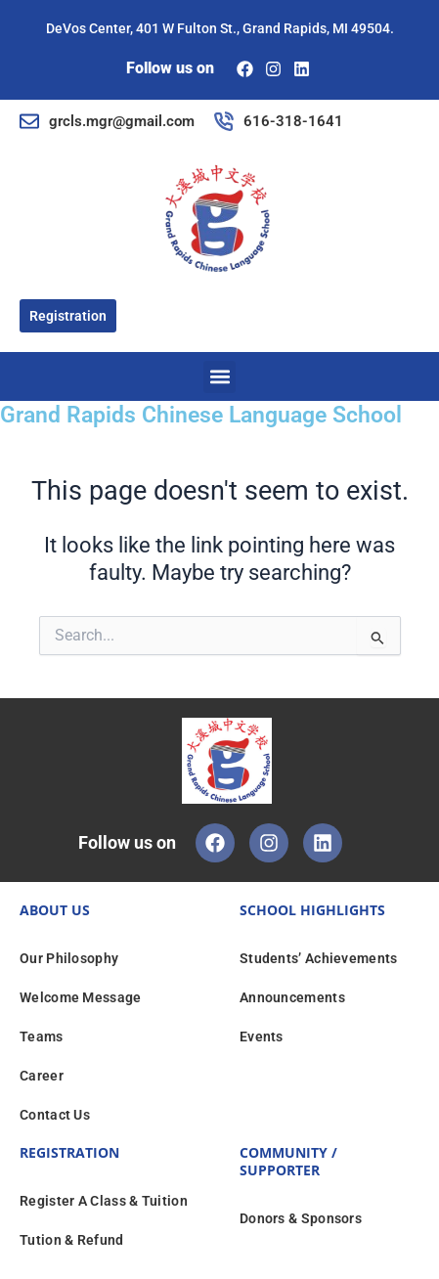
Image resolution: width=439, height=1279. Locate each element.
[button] (219, 377)
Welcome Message (81, 997)
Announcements (292, 997)
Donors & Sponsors (301, 1218)
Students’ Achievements (319, 958)
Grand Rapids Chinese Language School (201, 415)
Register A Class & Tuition (104, 1201)
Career (42, 1075)
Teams (42, 1036)
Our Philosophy (69, 958)
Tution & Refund (72, 1240)
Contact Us (55, 1115)
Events (262, 1036)
